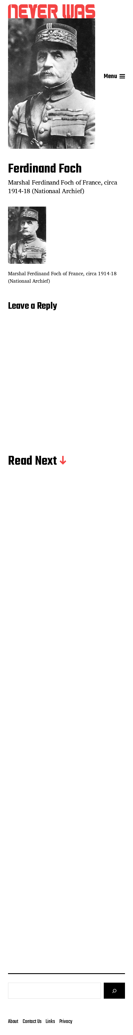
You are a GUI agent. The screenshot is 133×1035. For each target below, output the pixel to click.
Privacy (65, 1021)
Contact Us (32, 1021)
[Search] (114, 991)
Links (50, 1021)
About (13, 1021)
